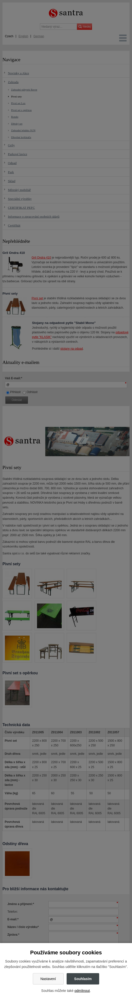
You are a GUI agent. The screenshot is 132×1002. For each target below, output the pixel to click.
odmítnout (82, 991)
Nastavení (48, 979)
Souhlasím (83, 979)
